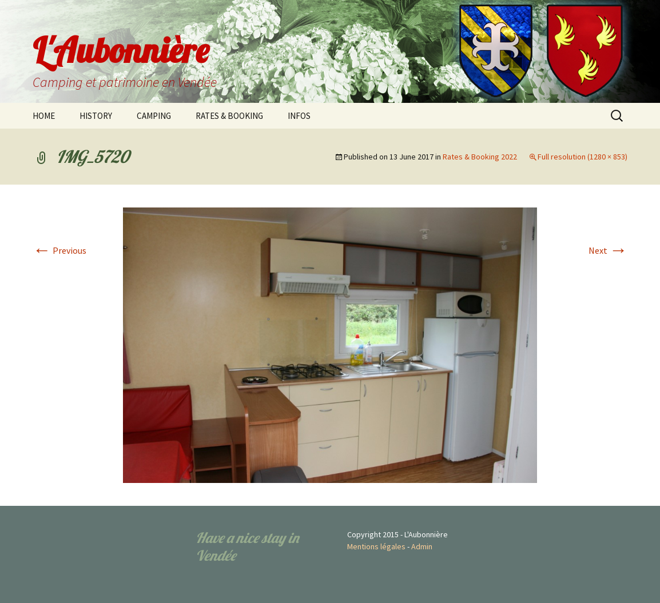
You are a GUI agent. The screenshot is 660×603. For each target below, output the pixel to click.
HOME (44, 115)
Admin (421, 546)
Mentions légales (376, 546)
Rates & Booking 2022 (480, 156)
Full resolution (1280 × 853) (582, 156)
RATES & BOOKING (229, 115)
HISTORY (95, 115)
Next (608, 250)
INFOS (299, 115)
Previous (59, 250)
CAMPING (154, 115)
